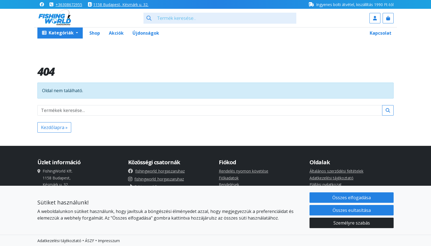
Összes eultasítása (352, 210)
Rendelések (229, 184)
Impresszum (109, 241)
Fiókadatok (229, 178)
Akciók (116, 33)
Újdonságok (145, 33)
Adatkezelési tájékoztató (331, 178)
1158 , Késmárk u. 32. (120, 4)
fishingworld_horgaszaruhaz (156, 171)
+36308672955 (69, 4)
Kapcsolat (380, 33)
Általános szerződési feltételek (336, 171)
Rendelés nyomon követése (243, 171)
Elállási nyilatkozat (326, 184)
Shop (94, 33)
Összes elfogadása (351, 198)
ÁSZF (89, 241)
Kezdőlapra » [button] (54, 127)
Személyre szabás (351, 223)
